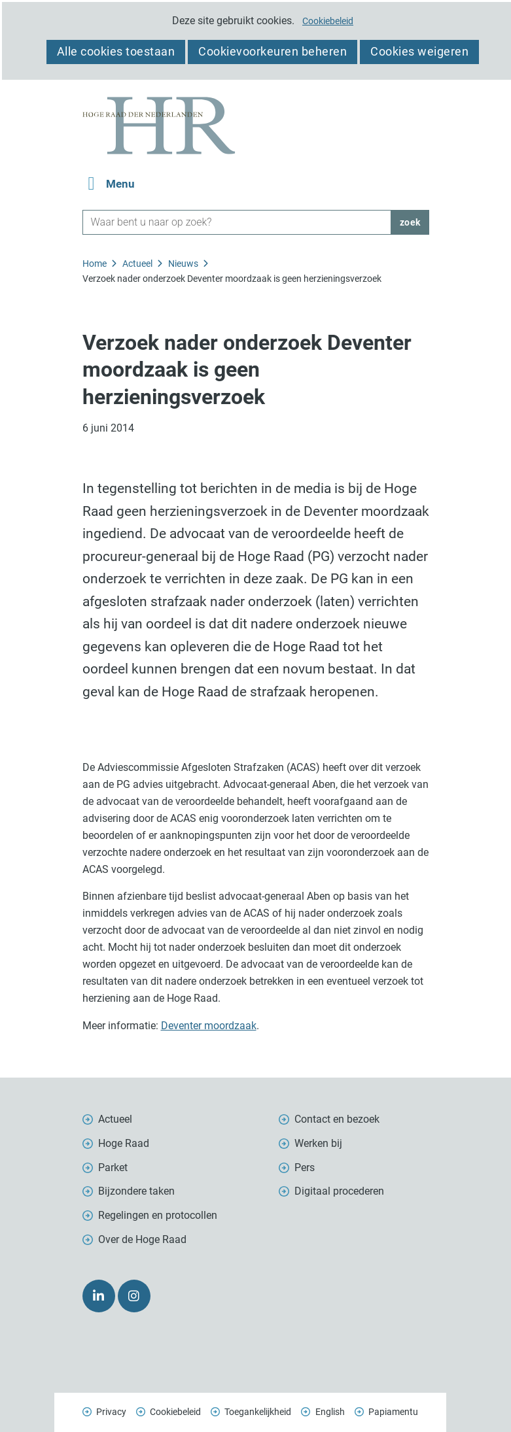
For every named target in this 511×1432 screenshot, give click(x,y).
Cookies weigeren (419, 51)
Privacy (111, 1411)
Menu (120, 184)
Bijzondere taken (136, 1191)
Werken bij (318, 1143)
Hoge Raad (123, 1143)
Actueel (115, 1119)
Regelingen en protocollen (157, 1215)
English (330, 1411)
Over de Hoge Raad (142, 1239)
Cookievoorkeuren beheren (272, 51)
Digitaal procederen (339, 1191)
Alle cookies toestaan (116, 51)
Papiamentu (393, 1411)
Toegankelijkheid (257, 1411)
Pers (304, 1167)
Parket (113, 1167)
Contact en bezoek (336, 1119)
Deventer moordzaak (208, 1025)
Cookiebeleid (327, 21)
